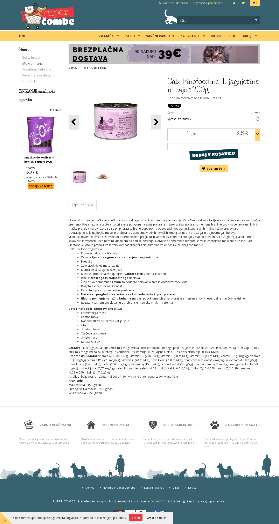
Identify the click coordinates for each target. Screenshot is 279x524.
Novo (216, 36)
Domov (73, 67)
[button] (156, 122)
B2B (22, 36)
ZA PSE (130, 36)
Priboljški (29, 81)
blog (232, 36)
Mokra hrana (32, 63)
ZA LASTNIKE (190, 36)
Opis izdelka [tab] (82, 204)
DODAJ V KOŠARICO (213, 154)
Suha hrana (31, 57)
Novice (192, 487)
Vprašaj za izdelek (179, 119)
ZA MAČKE (107, 36)
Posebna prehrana (36, 69)
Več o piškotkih (157, 518)
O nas (176, 487)
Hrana (84, 67)
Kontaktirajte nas (154, 487)
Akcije (248, 36)
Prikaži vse (56, 110)
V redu (135, 518)
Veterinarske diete (36, 75)
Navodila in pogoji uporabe (119, 487)
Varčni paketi (158, 36)
